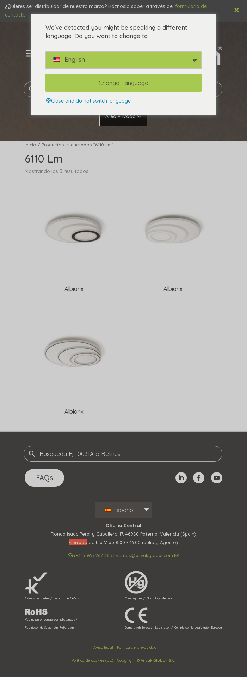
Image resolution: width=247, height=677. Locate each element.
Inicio (30, 144)
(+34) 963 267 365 (90, 555)
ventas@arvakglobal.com (147, 555)
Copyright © (146, 660)
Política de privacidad (137, 647)
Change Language (123, 82)
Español (119, 509)
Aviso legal (103, 647)
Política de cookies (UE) (92, 660)
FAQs (44, 477)
